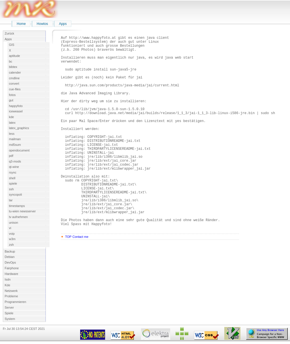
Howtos (42, 24)
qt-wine (14, 166)
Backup (10, 251)
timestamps (17, 206)
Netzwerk (11, 290)
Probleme (11, 296)
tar (11, 200)
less (12, 133)
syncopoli (15, 194)
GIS (11, 44)
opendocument (19, 150)
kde (11, 117)
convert (14, 83)
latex (12, 122)
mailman (15, 139)
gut (11, 100)
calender (15, 72)
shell (12, 178)
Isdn (8, 279)
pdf (11, 155)
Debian (10, 256)
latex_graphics (19, 128)
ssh (11, 189)
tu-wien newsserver (22, 211)
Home (21, 24)
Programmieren (15, 302)
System (10, 319)
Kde (7, 285)
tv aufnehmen (18, 217)
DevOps (10, 262)
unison (13, 222)
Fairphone (12, 268)
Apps (63, 24)
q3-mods (15, 161)
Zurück (9, 33)
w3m (12, 239)
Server (9, 307)
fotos (12, 95)
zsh (11, 244)
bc (10, 61)
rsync (12, 172)
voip (12, 233)
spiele (13, 183)
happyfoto (16, 106)
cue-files (15, 89)
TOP (68, 278)
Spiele (9, 313)
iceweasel (16, 111)
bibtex (13, 67)
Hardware (11, 273)
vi (10, 228)
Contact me (80, 278)
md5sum (15, 144)
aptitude (14, 55)
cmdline (14, 78)
